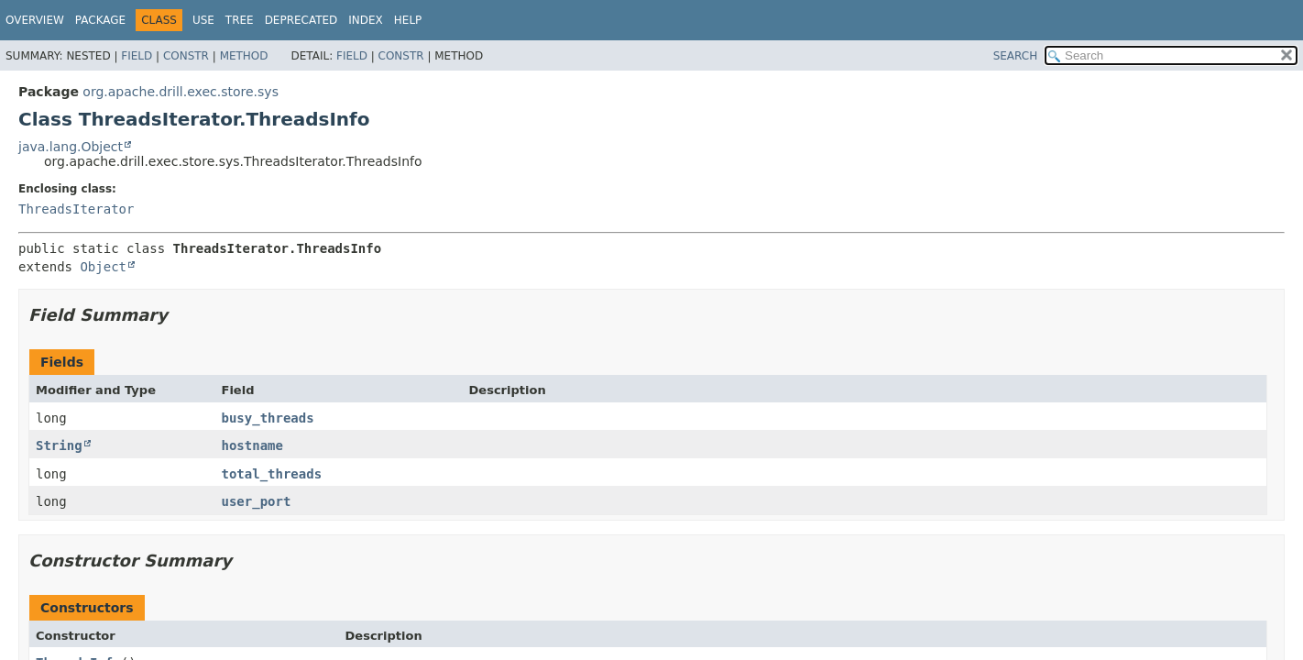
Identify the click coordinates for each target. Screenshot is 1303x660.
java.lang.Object (70, 146)
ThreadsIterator (76, 209)
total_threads (272, 474)
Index (365, 20)
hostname (252, 445)
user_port (256, 501)
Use (203, 20)
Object (103, 266)
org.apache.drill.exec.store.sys (180, 91)
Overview (34, 20)
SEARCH (1015, 56)
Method (244, 56)
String (59, 445)
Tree (239, 20)
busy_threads (268, 418)
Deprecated (301, 20)
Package (100, 20)
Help (408, 20)
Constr (186, 56)
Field (136, 56)
